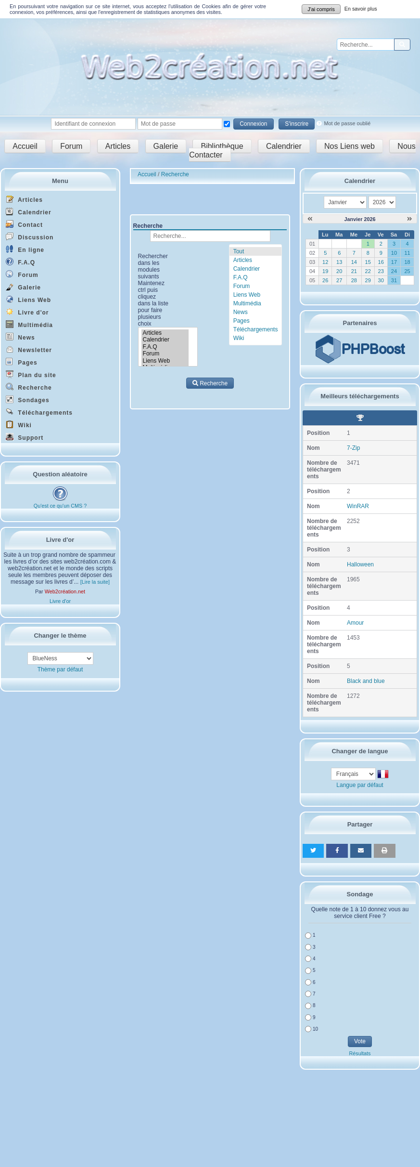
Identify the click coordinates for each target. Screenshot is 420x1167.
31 (394, 280)
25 (407, 271)
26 (325, 280)
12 (325, 262)
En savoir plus (360, 9)
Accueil (25, 146)
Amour (355, 622)
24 (394, 271)
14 (354, 262)
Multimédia (29, 324)
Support (24, 437)
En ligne (25, 249)
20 (339, 271)
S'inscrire (296, 123)
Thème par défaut (60, 669)
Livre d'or (27, 312)
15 (368, 262)
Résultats (359, 1053)
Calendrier (284, 146)
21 (354, 271)
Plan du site (31, 374)
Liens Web (28, 299)
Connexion (253, 123)
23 (381, 271)
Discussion (29, 237)
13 (339, 262)
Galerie (165, 146)
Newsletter (29, 349)
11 (407, 253)
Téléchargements (39, 412)
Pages (22, 362)
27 (339, 280)
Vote (360, 1041)
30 (381, 280)
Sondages (28, 399)
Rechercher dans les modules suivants (153, 290)
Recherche (29, 387)
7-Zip (353, 448)
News (20, 337)
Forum (71, 146)
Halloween (360, 564)
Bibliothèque (222, 146)
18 (407, 262)
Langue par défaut (359, 785)
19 (325, 271)
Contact (24, 224)
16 (381, 262)
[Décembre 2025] (310, 219)
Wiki (19, 424)
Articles (117, 146)
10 (394, 253)
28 (354, 280)
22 (368, 271)
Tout (238, 251)
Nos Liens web (349, 146)
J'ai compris (321, 9)
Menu (60, 180)
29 (368, 280)
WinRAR (358, 506)
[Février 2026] (409, 219)
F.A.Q (20, 262)
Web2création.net (65, 591)
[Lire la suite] (95, 582)
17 (394, 262)
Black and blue (366, 681)
